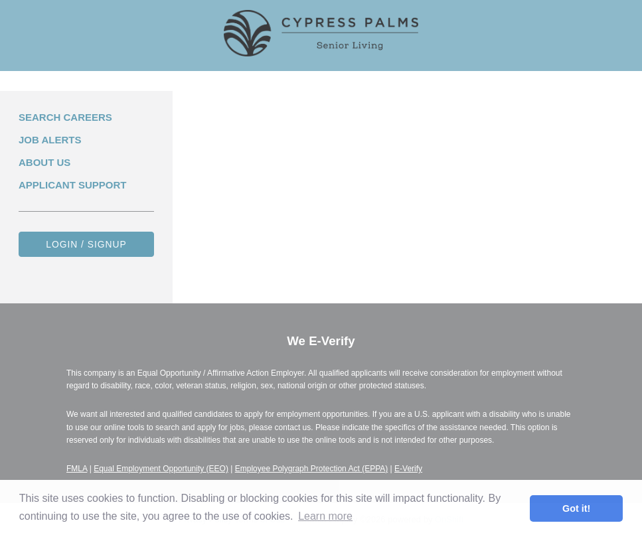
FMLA (76, 468)
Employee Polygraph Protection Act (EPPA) (311, 468)
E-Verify (408, 468)
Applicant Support (73, 185)
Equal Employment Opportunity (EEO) (161, 468)
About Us (44, 162)
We (321, 341)
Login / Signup (86, 244)
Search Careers (65, 117)
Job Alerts (50, 139)
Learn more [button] (325, 516)
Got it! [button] (576, 508)
